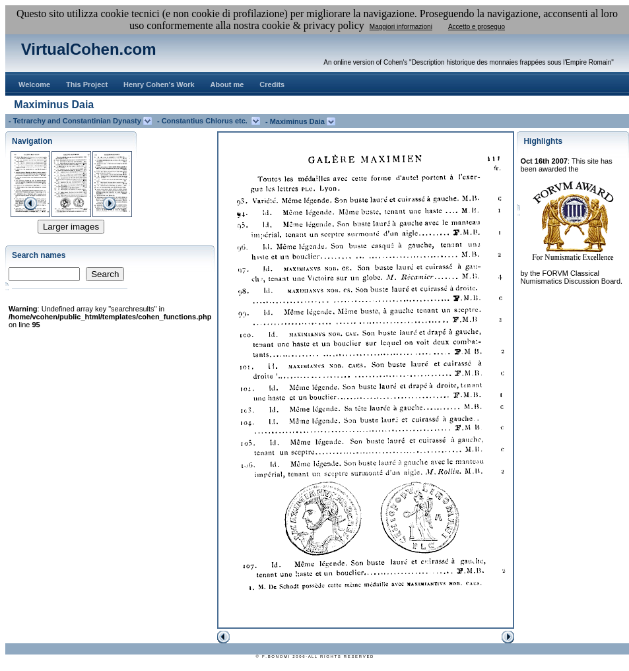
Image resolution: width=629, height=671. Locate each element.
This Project (87, 84)
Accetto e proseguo (476, 26)
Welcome (34, 84)
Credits (271, 84)
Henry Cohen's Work (159, 84)
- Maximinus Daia (296, 121)
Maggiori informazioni (401, 26)
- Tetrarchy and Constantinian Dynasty (76, 121)
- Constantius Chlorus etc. (204, 121)
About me (227, 84)
